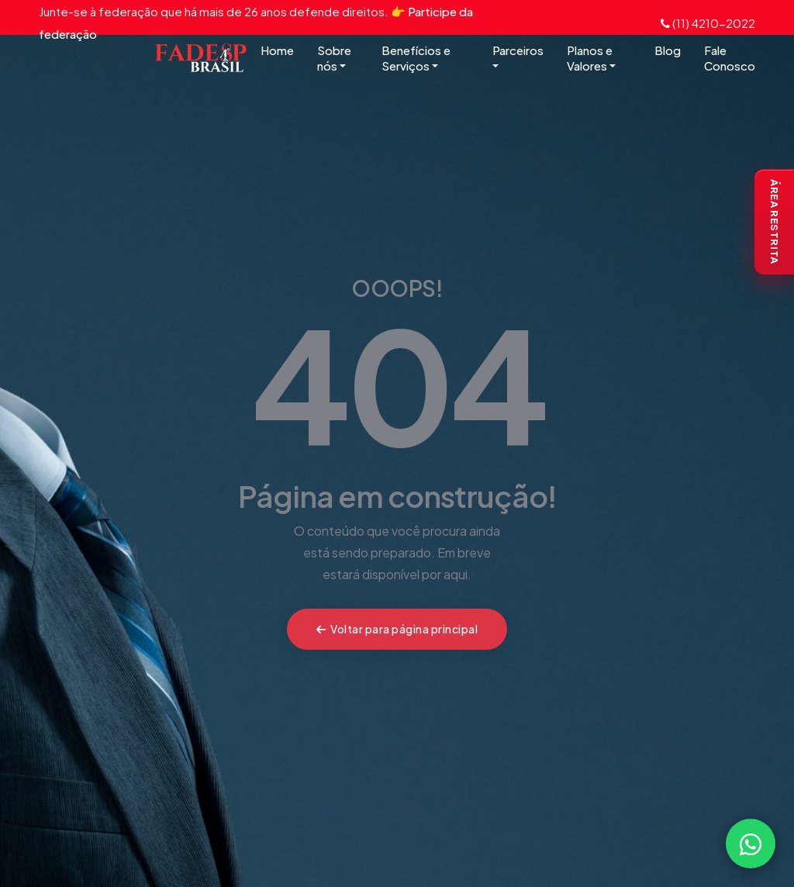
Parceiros (518, 57)
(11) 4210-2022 (708, 23)
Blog (667, 50)
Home (277, 50)
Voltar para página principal (397, 629)
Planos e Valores (591, 58)
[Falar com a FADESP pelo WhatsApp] (750, 843)
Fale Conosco (729, 58)
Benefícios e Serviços (416, 58)
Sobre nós (334, 58)
